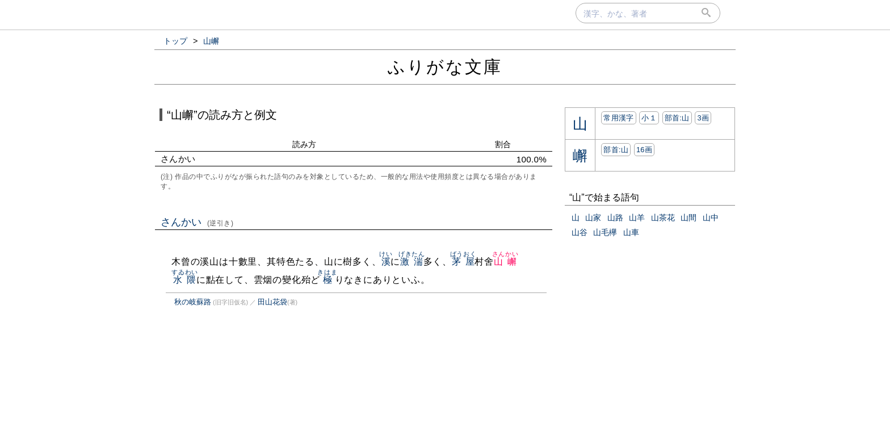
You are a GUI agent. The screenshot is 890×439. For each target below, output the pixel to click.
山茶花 (663, 217)
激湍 (411, 261)
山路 (615, 217)
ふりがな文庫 (445, 66)
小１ (649, 118)
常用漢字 (618, 118)
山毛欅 (605, 232)
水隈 (184, 280)
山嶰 (505, 261)
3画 (703, 118)
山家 (593, 217)
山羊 (637, 217)
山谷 (579, 232)
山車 (631, 232)
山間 (688, 217)
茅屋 (463, 261)
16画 (644, 149)
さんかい (197, 222)
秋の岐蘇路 (192, 302)
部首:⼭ (677, 118)
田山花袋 (272, 302)
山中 (711, 217)
